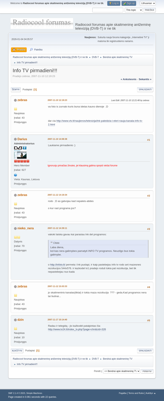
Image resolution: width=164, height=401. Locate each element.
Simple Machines (34, 393)
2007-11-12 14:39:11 (57, 228)
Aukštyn (17, 351)
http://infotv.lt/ (57, 264)
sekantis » (145, 79)
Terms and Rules (136, 393)
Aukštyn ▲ (151, 393)
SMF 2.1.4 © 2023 (16, 393)
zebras (22, 100)
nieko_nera (25, 228)
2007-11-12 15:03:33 (57, 286)
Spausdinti (145, 89)
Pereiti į (98, 371)
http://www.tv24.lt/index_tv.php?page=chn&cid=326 (77, 329)
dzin (20, 319)
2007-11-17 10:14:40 (57, 319)
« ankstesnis (129, 79)
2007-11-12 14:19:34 (57, 195)
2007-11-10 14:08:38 (57, 139)
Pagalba (123, 393)
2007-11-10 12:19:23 (57, 100)
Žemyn (15, 89)
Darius (22, 139)
